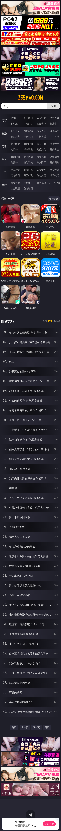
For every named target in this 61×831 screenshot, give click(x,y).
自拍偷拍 (28, 130)
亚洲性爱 (15, 143)
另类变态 (54, 149)
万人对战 (41, 117)
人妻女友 (41, 169)
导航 (4, 185)
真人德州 (28, 117)
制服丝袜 (15, 149)
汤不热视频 (54, 182)
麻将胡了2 (15, 123)
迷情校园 (15, 175)
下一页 (36, 727)
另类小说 (28, 175)
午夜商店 (28, 182)
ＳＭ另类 (54, 136)
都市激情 (15, 169)
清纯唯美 (28, 162)
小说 (4, 172)
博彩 (4, 120)
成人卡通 (41, 143)
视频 (4, 133)
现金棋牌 (41, 123)
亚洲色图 (28, 156)
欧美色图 (41, 156)
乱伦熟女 (41, 149)
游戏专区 (54, 117)
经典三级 (28, 149)
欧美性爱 (54, 143)
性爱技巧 (54, 175)
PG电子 (15, 117)
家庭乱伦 (28, 169)
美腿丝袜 (15, 162)
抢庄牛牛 (54, 123)
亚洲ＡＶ (15, 130)
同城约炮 (15, 182)
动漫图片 (54, 156)
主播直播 (41, 136)
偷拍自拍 (28, 143)
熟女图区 (41, 162)
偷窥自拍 (15, 156)
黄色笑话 (41, 175)
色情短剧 (28, 188)
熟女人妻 (15, 136)
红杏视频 (15, 188)
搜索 (53, 105)
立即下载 (49, 823)
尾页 (47, 727)
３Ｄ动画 (54, 130)
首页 (14, 727)
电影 (4, 146)
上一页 (24, 727)
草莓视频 (41, 182)
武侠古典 (54, 169)
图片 (4, 159)
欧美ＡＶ (41, 130)
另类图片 (54, 162)
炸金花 (28, 123)
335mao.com (30, 98)
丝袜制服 (28, 136)
